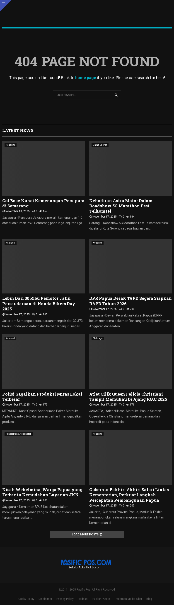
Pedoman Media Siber (128, 598)
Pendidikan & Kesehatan (18, 434)
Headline (10, 145)
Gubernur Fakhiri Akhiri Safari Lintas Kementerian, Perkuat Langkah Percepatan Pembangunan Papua (129, 495)
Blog (149, 598)
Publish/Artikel (101, 598)
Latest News (17, 130)
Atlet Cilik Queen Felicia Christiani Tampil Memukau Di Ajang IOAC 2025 (128, 396)
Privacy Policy (65, 598)
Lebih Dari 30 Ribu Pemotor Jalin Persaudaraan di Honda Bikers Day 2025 (38, 303)
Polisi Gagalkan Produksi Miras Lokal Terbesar (42, 396)
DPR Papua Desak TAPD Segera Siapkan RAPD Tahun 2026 (130, 300)
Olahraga (98, 338)
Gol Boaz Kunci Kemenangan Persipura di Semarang (43, 203)
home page (85, 77)
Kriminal (10, 338)
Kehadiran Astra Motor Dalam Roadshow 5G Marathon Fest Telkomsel (120, 206)
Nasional (10, 243)
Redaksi (83, 598)
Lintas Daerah (100, 145)
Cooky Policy (26, 598)
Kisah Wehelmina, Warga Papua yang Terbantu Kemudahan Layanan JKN (42, 492)
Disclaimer (45, 598)
